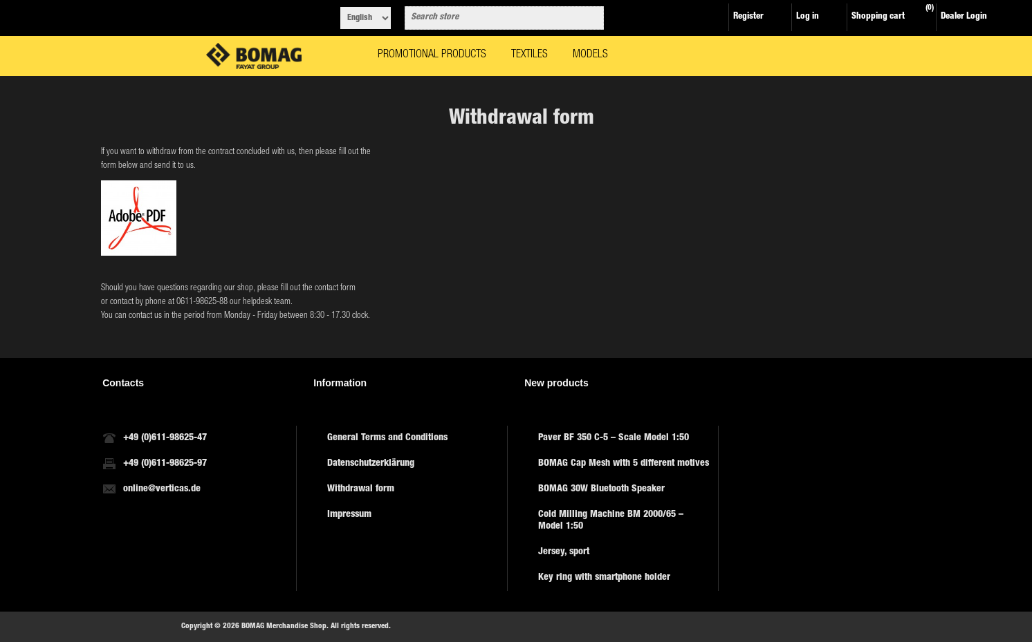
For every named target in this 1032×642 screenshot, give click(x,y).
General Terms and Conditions (387, 438)
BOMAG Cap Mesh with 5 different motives (623, 464)
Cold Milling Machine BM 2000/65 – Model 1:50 (610, 520)
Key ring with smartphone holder (604, 578)
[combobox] (491, 18)
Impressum (349, 515)
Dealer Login (964, 16)
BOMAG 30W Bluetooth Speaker (601, 489)
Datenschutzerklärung (370, 464)
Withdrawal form (360, 489)
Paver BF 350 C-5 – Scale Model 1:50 (613, 438)
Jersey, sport (563, 552)
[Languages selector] (365, 18)
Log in (807, 16)
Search (590, 18)
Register (748, 16)
